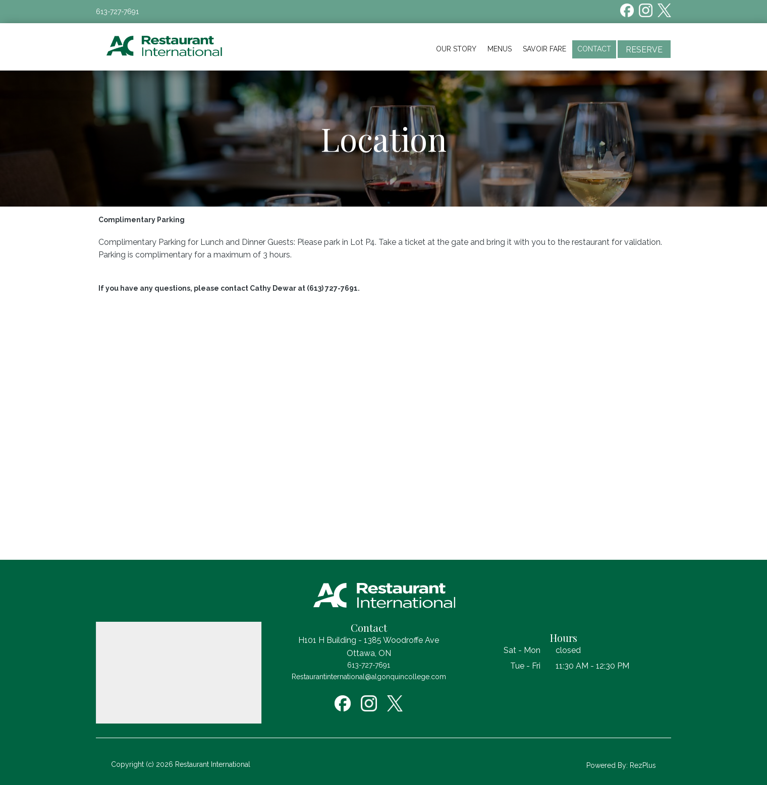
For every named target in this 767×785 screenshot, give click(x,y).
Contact (594, 49)
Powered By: (608, 765)
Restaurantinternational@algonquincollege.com (369, 677)
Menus (499, 49)
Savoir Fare (544, 49)
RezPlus (643, 765)
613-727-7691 (117, 12)
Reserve (644, 49)
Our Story (456, 49)
